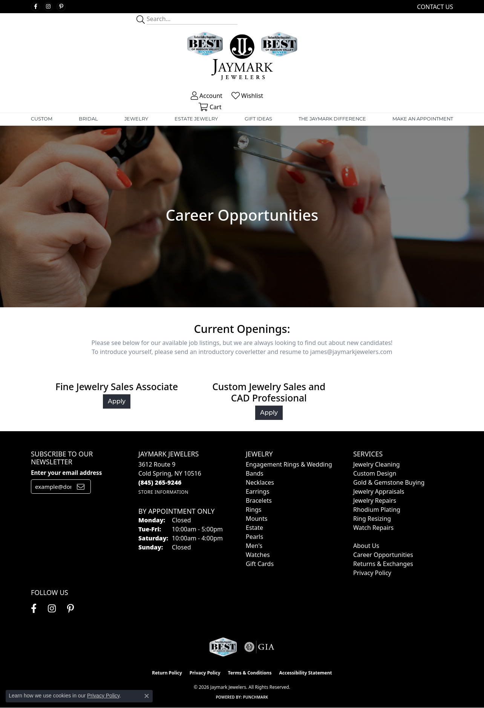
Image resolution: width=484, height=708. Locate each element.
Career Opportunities (383, 555)
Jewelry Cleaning (376, 464)
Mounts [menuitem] (256, 518)
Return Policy (167, 673)
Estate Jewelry (196, 119)
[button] (205, 95)
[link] (434, 6)
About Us (366, 546)
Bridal (88, 119)
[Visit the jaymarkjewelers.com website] (223, 647)
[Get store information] (163, 492)
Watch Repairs (373, 527)
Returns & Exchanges (383, 564)
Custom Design (374, 473)
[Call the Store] (160, 482)
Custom (41, 119)
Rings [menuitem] (253, 509)
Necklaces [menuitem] (260, 482)
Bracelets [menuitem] (259, 500)
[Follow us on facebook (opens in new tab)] (35, 6)
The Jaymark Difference (332, 119)
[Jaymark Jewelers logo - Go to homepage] (242, 57)
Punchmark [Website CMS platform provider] (255, 697)
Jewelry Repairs (374, 500)
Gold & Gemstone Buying (388, 482)
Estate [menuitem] (254, 527)
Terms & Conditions (250, 673)
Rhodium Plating (376, 509)
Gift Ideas (258, 119)
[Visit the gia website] (259, 647)
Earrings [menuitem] (258, 491)
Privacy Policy (372, 573)
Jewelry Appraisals (378, 491)
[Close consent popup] (146, 696)
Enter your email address (66, 472)
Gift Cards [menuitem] (260, 564)
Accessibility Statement (305, 673)
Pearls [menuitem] (254, 537)
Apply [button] (117, 401)
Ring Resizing (372, 518)
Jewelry (136, 119)
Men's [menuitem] (254, 546)
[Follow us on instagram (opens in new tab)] (48, 6)
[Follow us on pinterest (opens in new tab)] (61, 6)
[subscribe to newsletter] (80, 486)
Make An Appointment (422, 119)
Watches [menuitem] (258, 555)
